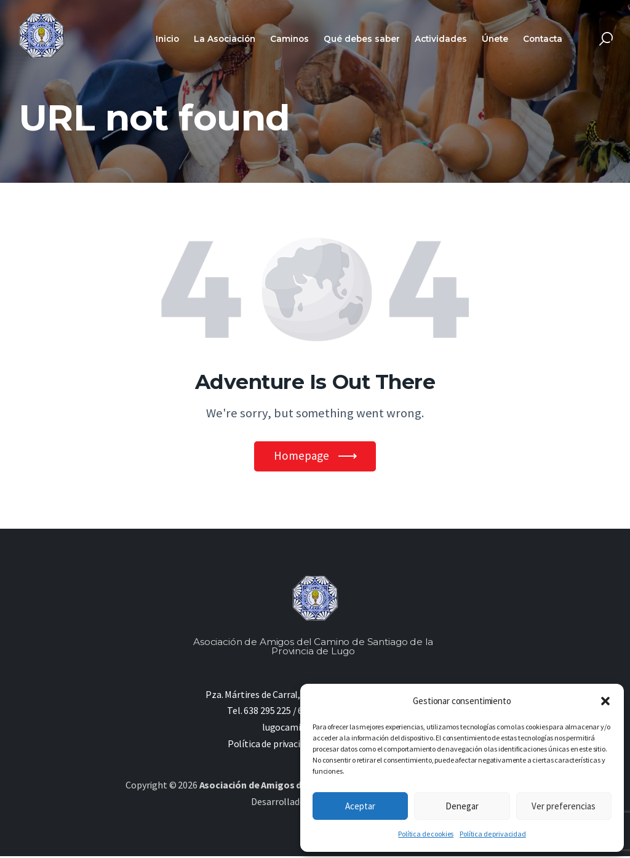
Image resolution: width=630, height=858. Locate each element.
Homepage (301, 457)
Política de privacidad (492, 833)
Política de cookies (425, 833)
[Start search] (606, 39)
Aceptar (360, 806)
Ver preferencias (564, 806)
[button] (605, 701)
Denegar (462, 806)
